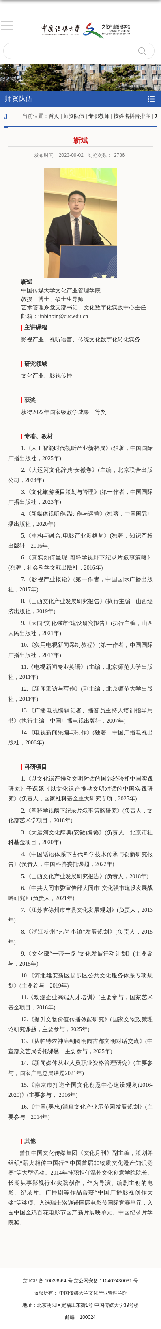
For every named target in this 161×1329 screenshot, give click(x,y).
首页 (54, 116)
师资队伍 (73, 116)
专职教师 (98, 116)
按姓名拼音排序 (132, 116)
